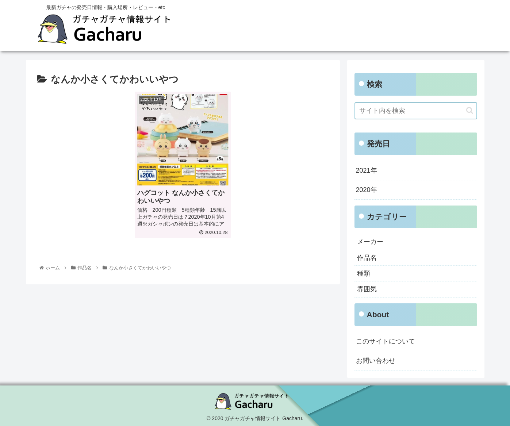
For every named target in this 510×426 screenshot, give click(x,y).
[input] (415, 110)
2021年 (366, 170)
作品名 (367, 257)
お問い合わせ (375, 360)
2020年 (366, 189)
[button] (469, 110)
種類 (363, 273)
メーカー (370, 241)
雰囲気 (367, 289)
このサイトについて (385, 341)
